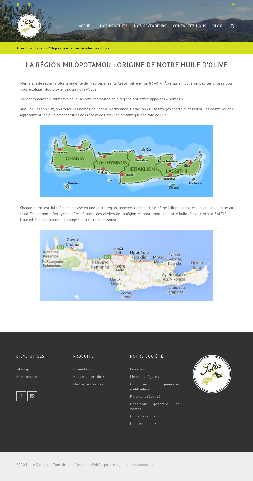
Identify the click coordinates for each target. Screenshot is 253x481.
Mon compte (26, 376)
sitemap (22, 369)
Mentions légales (144, 376)
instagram (218, 5)
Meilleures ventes (88, 384)
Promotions (82, 369)
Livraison (137, 369)
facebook (202, 5)
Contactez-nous (143, 416)
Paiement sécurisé (145, 396)
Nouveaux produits (89, 376)
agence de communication (138, 464)
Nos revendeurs (143, 423)
